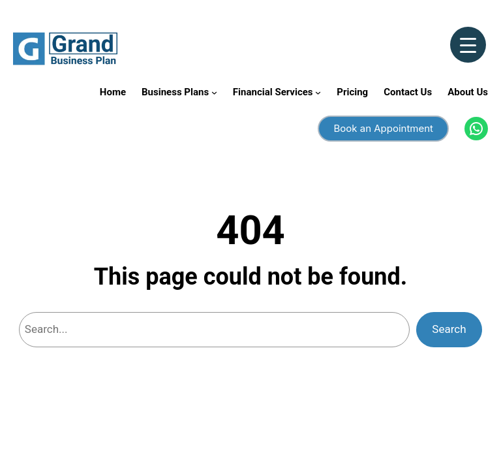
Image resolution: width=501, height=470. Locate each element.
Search (449, 329)
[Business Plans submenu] (214, 92)
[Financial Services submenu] (318, 92)
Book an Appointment (383, 128)
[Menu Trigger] (468, 45)
